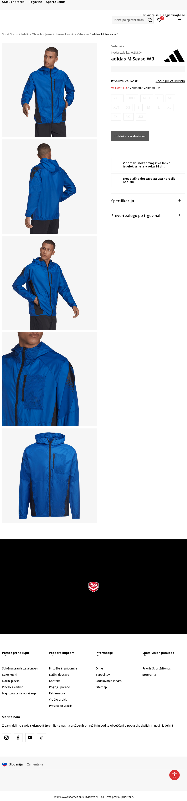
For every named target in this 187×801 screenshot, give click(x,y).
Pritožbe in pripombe (63, 668)
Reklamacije (57, 693)
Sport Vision (10, 34)
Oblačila (37, 34)
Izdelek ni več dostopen (130, 136)
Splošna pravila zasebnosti (20, 668)
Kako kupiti (9, 675)
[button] (133, 19)
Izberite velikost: (124, 81)
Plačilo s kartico (12, 687)
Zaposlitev (103, 675)
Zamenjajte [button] (35, 764)
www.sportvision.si (73, 797)
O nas (99, 668)
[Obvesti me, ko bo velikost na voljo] (117, 98)
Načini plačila (11, 681)
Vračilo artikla (58, 699)
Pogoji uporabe (59, 687)
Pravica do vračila (60, 706)
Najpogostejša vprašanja (19, 693)
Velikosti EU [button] (119, 88)
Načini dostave (59, 675)
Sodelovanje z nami (109, 681)
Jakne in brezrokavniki (59, 34)
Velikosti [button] (135, 88)
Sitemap (101, 687)
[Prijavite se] (159, 20)
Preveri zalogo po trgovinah (146, 215)
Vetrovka (83, 34)
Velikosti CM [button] (152, 88)
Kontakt (54, 681)
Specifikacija (146, 200)
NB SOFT (101, 797)
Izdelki (25, 34)
